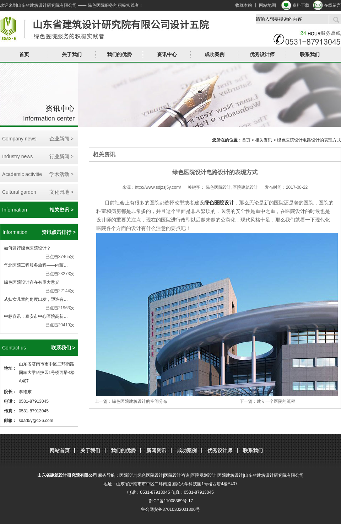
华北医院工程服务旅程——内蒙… (36, 265)
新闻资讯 (156, 450)
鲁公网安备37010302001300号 (170, 509)
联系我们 (310, 54)
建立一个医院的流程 (276, 401)
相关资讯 (263, 140)
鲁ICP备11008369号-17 (170, 500)
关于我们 (72, 54)
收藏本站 (243, 5)
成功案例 (214, 54)
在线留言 (332, 5)
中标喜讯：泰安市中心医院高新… (36, 316)
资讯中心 (167, 54)
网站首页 (60, 450)
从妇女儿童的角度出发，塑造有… (36, 299)
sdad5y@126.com (36, 420)
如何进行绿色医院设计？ (27, 248)
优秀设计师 (262, 54)
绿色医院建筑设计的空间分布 (139, 401)
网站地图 (267, 5)
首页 (24, 54)
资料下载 (300, 5)
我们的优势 (119, 54)
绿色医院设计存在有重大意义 (31, 282)
